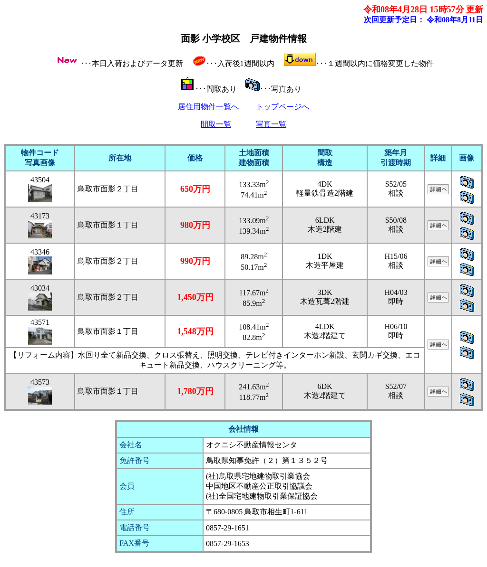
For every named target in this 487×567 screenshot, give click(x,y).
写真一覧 (271, 124)
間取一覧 (216, 124)
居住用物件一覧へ (208, 107)
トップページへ (282, 107)
